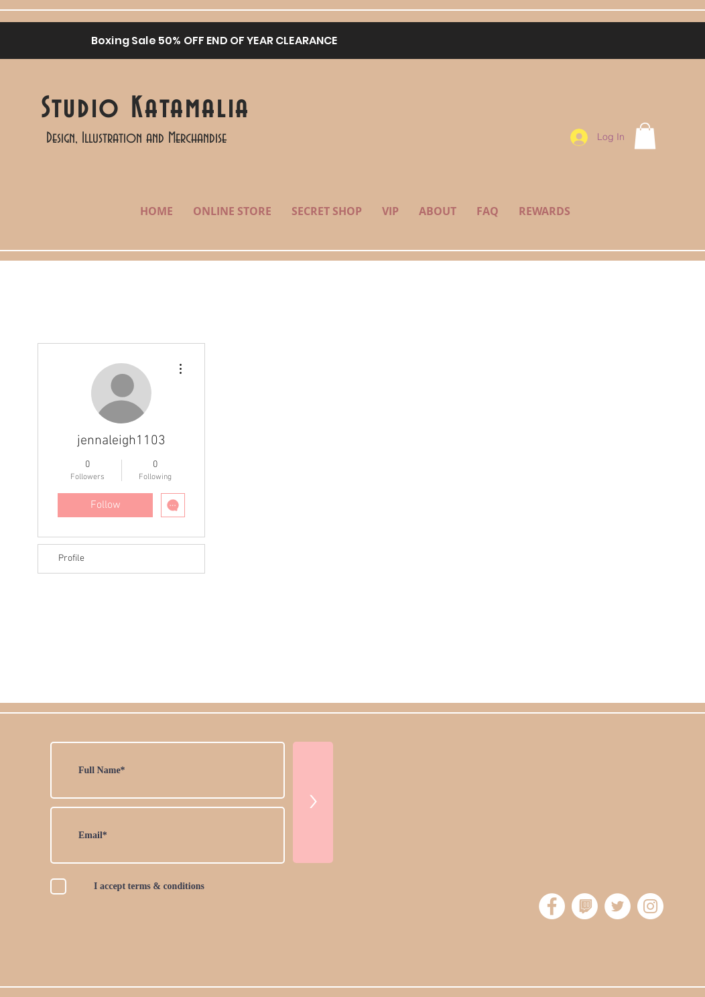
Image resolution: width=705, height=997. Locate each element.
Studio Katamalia (145, 109)
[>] (313, 802)
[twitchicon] (585, 906)
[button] (645, 136)
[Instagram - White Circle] (650, 906)
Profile (71, 558)
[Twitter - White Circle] (617, 906)
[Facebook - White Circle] (552, 906)
